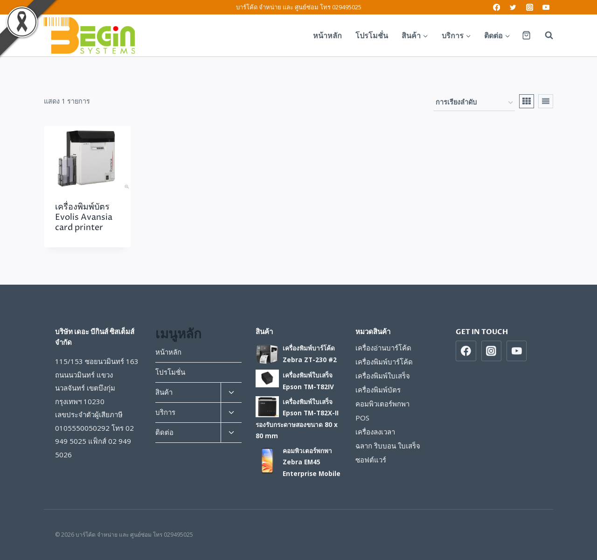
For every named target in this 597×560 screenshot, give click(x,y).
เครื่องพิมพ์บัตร (378, 389)
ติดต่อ (164, 432)
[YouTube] (546, 7)
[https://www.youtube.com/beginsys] (517, 351)
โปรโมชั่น (371, 35)
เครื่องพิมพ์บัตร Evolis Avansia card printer (83, 217)
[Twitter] (513, 7)
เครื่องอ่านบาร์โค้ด (383, 347)
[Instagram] (529, 7)
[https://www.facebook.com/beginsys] (466, 351)
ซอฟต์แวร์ (370, 459)
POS (362, 417)
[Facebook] (496, 7)
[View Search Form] (544, 35)
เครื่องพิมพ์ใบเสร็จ (382, 375)
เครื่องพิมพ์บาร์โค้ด (384, 361)
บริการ (165, 412)
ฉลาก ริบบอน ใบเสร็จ (387, 445)
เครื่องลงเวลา (375, 431)
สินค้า (164, 392)
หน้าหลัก (327, 35)
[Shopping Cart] (526, 35)
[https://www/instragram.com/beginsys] (491, 351)
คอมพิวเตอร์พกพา (382, 403)
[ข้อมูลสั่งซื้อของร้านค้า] (474, 103)
